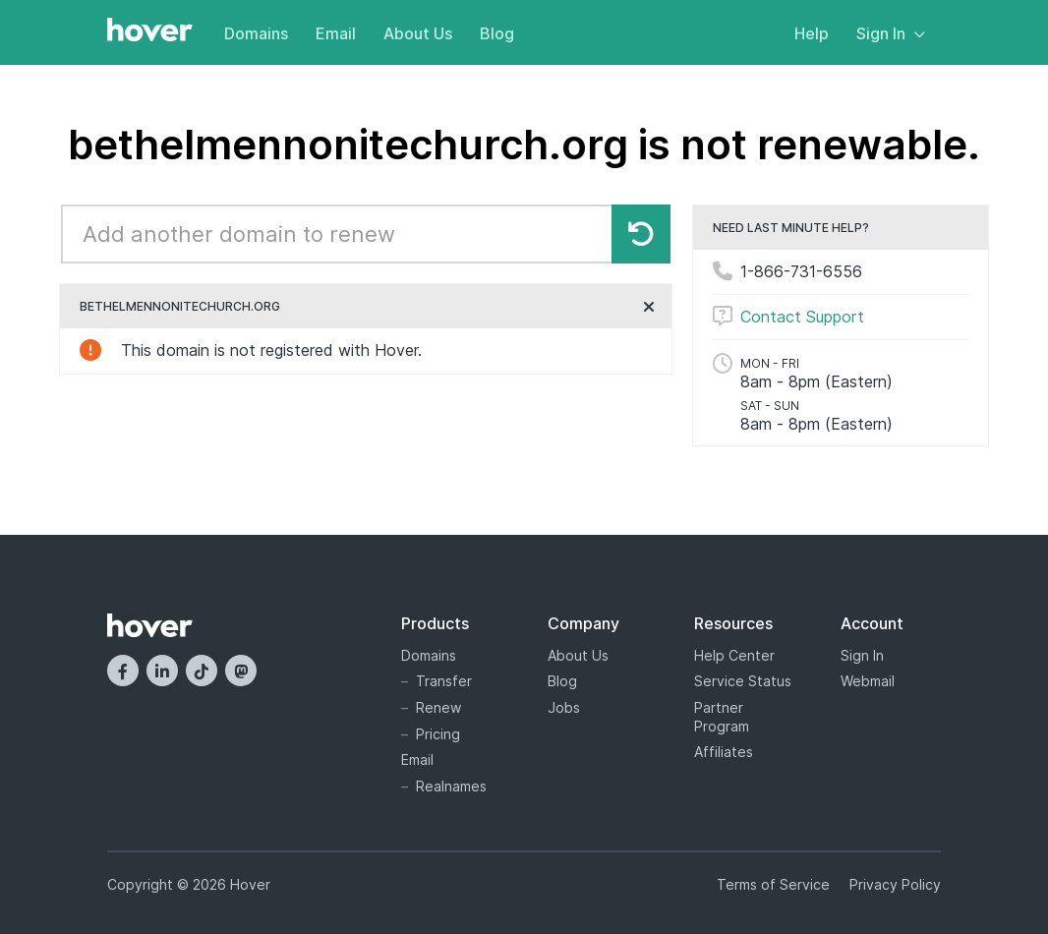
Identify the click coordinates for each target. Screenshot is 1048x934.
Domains (256, 33)
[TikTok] (201, 670)
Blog (497, 33)
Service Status (742, 680)
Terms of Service (773, 884)
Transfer (444, 680)
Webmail (868, 680)
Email (336, 33)
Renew (438, 707)
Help (811, 33)
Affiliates (723, 751)
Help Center (734, 655)
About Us (417, 33)
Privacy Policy (895, 884)
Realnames (451, 786)
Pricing (438, 734)
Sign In (890, 33)
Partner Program (721, 716)
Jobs (564, 707)
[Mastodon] (241, 670)
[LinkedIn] (162, 670)
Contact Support (802, 316)
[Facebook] (123, 670)
